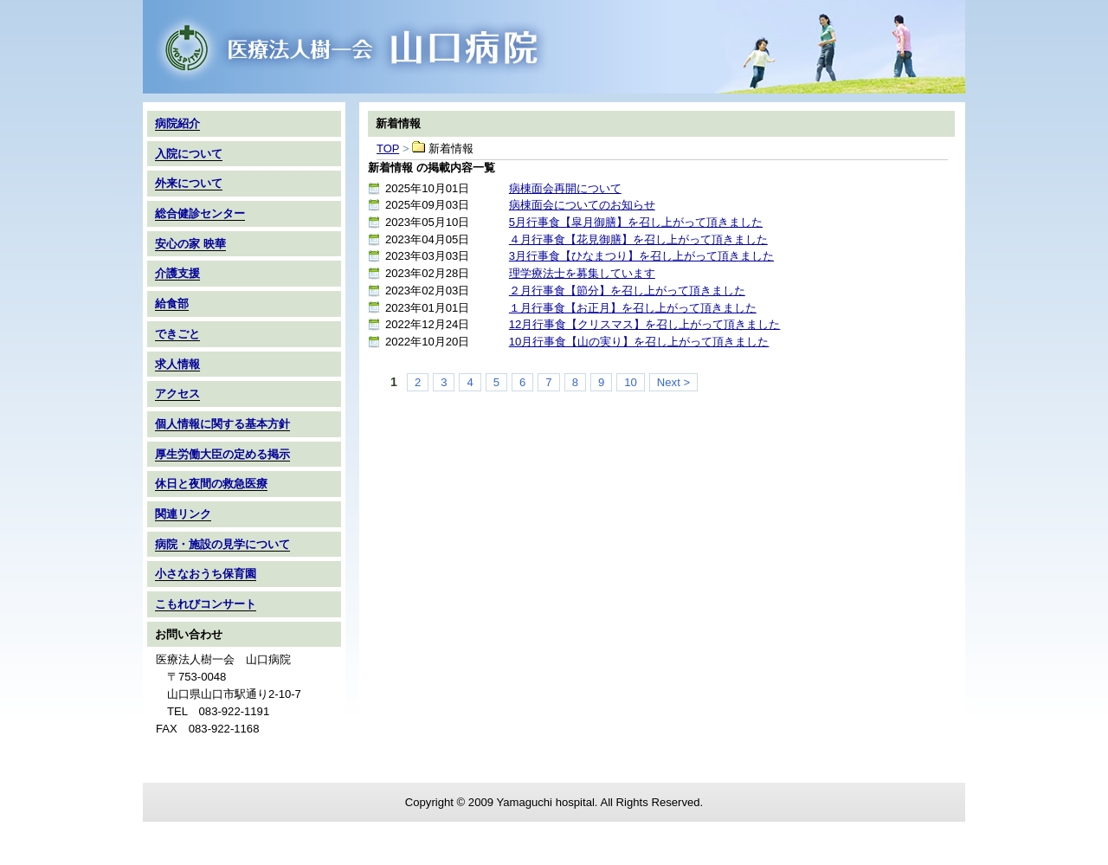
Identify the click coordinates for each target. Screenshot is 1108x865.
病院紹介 (177, 123)
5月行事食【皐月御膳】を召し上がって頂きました (636, 222)
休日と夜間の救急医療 (211, 483)
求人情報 (177, 364)
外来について (188, 183)
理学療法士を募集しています (582, 273)
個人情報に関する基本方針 (222, 423)
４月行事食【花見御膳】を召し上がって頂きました (638, 239)
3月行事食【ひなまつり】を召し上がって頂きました (641, 255)
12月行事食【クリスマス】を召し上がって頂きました (645, 324)
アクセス (177, 393)
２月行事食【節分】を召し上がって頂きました (627, 290)
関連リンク (183, 513)
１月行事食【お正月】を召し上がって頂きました (633, 307)
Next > (673, 382)
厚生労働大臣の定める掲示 (222, 454)
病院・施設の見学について (222, 544)
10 (630, 382)
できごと (177, 333)
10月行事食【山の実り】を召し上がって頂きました (639, 341)
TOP (554, 47)
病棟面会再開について (565, 188)
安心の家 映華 (190, 243)
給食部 (172, 303)
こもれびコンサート (205, 603)
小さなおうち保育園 (205, 573)
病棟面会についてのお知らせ (582, 204)
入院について (188, 153)
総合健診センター (200, 213)
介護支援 (177, 273)
